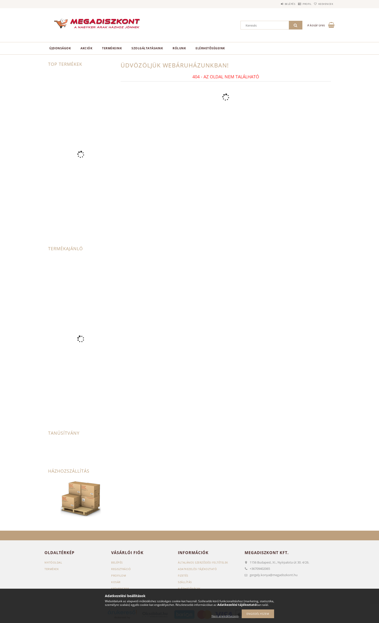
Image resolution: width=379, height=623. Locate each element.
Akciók (86, 48)
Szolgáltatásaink (147, 48)
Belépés (278, 4)
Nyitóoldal (53, 562)
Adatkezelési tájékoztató (197, 569)
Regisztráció (121, 569)
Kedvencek (323, 4)
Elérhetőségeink (210, 48)
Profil (300, 4)
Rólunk (179, 48)
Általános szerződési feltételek (203, 562)
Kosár (116, 582)
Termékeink (112, 48)
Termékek (51, 569)
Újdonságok (60, 48)
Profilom (118, 575)
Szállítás (185, 582)
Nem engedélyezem (225, 616)
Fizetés (183, 575)
